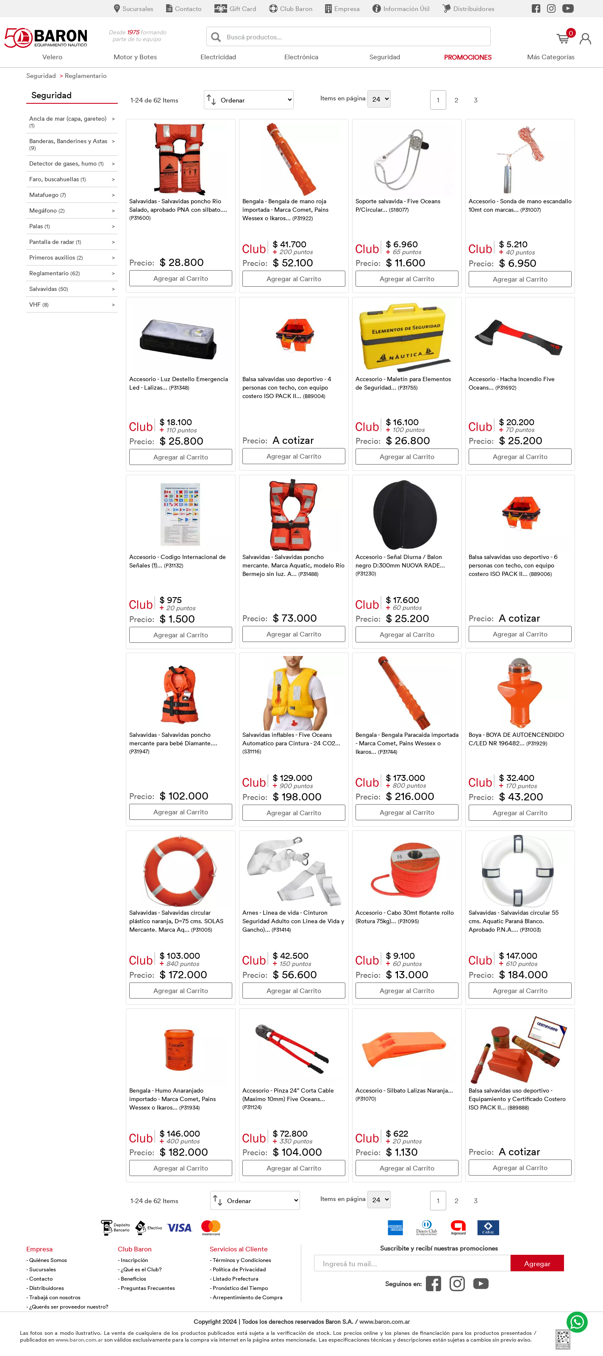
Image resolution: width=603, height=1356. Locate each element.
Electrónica (301, 57)
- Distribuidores (45, 1288)
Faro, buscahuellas (72, 179)
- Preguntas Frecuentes (146, 1288)
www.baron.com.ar (384, 1321)
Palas (72, 226)
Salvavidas (72, 289)
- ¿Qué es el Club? (140, 1269)
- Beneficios (132, 1278)
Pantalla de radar (72, 242)
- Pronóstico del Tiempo (239, 1288)
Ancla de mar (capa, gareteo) (72, 121)
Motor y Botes (135, 57)
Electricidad (218, 57)
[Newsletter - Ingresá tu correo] (412, 1263)
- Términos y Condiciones (240, 1260)
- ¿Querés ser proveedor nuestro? (67, 1306)
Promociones (468, 57)
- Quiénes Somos (46, 1260)
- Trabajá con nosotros (53, 1297)
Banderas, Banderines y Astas (72, 144)
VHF (72, 304)
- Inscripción (133, 1260)
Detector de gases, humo (72, 163)
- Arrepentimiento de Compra (246, 1297)
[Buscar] (217, 36)
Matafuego (72, 195)
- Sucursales (41, 1269)
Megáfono (72, 210)
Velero (52, 57)
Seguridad (385, 57)
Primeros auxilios (72, 257)
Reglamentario (72, 273)
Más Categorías (551, 57)
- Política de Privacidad (238, 1269)
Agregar (537, 1263)
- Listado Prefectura (234, 1278)
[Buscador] (357, 36)
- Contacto (39, 1278)
